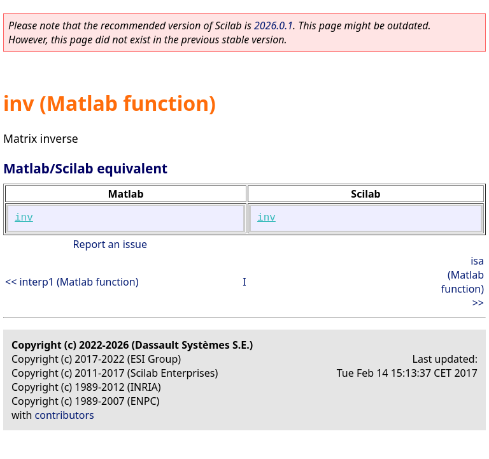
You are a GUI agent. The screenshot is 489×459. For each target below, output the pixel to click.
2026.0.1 (273, 25)
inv (24, 218)
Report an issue (110, 244)
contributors (64, 415)
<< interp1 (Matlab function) (71, 282)
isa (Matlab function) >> (462, 282)
